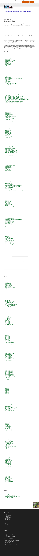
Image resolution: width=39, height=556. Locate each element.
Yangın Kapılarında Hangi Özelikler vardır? (10, 404)
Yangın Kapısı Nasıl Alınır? (8, 183)
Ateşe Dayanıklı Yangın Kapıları (9, 158)
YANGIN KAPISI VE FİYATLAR (9, 343)
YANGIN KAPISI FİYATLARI (9, 164)
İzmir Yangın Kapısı (7, 82)
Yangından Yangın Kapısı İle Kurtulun (10, 67)
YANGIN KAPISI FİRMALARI (9, 370)
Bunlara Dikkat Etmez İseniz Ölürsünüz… (10, 446)
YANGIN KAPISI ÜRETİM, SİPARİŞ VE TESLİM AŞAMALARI (13, 78)
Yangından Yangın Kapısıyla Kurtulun (10, 326)
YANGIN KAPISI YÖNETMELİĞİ (9, 342)
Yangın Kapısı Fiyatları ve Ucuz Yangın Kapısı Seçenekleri (12, 496)
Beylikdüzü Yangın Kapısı (8, 466)
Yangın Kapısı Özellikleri (8, 59)
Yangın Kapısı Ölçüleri (8, 192)
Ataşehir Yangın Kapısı (8, 458)
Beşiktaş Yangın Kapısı (8, 463)
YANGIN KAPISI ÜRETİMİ (8, 344)
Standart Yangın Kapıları (8, 434)
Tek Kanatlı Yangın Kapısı (8, 133)
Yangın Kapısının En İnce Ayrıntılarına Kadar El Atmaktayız (13, 186)
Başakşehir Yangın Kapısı (8, 465)
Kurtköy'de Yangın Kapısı (8, 285)
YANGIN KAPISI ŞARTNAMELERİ (9, 353)
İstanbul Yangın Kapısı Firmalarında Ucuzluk (11, 150)
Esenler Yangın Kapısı (8, 467)
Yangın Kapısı (29, 11)
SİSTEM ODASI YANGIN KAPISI (9, 226)
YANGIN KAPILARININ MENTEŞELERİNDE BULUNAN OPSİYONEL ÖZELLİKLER (16, 98)
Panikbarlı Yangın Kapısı (8, 63)
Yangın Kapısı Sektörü (8, 356)
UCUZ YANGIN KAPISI (8, 157)
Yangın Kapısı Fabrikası (8, 70)
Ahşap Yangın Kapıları (8, 209)
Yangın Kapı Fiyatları (8, 416)
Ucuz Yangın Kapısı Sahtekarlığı (9, 475)
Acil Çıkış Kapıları (7, 76)
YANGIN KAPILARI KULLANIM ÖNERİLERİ (11, 407)
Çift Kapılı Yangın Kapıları (8, 442)
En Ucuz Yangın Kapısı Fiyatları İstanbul (10, 494)
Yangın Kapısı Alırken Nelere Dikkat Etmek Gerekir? (12, 380)
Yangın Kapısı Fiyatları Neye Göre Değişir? (10, 116)
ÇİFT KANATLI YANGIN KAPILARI (10, 302)
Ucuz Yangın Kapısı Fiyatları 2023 (9, 243)
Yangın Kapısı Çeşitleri (8, 77)
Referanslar (6, 282)
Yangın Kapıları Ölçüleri (8, 406)
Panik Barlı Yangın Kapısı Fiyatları (9, 221)
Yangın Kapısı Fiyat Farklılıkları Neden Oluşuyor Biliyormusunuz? (13, 219)
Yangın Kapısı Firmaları (8, 170)
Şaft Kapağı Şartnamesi (8, 316)
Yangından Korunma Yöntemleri (9, 327)
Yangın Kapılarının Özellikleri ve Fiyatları (10, 189)
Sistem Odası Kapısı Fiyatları (9, 524)
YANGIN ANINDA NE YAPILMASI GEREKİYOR (11, 304)
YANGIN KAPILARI (7, 377)
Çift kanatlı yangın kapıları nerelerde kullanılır (11, 325)
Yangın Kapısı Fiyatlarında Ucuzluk (9, 118)
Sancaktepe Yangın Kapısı (8, 84)
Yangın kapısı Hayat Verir (8, 422)
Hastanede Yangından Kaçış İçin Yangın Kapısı (11, 146)
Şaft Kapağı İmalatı (7, 310)
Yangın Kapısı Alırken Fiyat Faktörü (9, 120)
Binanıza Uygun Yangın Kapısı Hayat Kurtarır (11, 191)
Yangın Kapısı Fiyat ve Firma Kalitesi (10, 287)
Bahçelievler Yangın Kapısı (8, 460)
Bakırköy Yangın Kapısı (8, 461)
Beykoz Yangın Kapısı (8, 462)
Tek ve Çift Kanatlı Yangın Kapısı (9, 147)
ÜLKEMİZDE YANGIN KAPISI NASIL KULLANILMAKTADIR (13, 102)
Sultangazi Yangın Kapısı (8, 86)
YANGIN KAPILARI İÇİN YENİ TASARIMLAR (11, 408)
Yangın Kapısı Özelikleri (8, 359)
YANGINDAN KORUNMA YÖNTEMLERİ (10, 301)
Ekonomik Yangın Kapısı (8, 132)
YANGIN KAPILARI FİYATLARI (9, 410)
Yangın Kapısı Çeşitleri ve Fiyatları (9, 207)
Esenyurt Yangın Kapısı (8, 469)
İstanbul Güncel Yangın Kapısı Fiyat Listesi (11, 217)
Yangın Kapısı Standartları (8, 354)
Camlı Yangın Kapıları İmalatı (9, 149)
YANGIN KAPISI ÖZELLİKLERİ (9, 358)
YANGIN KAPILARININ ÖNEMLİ (9, 375)
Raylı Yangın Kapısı (7, 202)
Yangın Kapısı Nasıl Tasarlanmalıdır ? (10, 362)
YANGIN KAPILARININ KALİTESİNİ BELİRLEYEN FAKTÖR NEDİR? (14, 96)
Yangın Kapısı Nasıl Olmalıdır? (9, 241)
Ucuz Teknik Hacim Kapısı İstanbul (9, 246)
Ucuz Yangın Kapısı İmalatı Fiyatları (9, 240)
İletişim (6, 514)
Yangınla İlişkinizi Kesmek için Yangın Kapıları (11, 151)
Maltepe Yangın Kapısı (8, 286)
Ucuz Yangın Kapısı (23, 11)
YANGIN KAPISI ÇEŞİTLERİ (9, 373)
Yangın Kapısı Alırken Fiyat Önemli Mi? (10, 121)
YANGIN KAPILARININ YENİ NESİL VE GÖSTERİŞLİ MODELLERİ (14, 101)
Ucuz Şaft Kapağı (7, 318)
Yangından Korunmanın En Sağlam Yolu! (10, 182)
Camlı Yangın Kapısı (16, 11)
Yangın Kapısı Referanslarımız (9, 114)
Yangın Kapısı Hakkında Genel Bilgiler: (10, 369)
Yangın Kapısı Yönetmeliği (8, 200)
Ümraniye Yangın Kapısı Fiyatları (9, 222)
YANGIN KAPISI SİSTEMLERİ (9, 355)
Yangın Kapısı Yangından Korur (9, 69)
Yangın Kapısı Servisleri (8, 113)
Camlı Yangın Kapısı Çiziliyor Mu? (9, 487)
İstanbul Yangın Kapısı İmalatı (9, 238)
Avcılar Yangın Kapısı (8, 220)
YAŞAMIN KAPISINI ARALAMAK (9, 374)
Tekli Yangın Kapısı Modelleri (9, 429)
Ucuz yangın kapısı (7, 427)
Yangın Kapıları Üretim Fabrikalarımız (10, 148)
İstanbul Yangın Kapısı (8, 79)
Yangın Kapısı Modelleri (8, 235)
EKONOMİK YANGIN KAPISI (9, 441)
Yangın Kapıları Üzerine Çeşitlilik (9, 210)
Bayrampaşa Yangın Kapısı (8, 464)
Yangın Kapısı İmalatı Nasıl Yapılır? (9, 105)
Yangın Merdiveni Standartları (9, 61)
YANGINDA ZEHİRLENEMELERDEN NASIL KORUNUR (12, 103)
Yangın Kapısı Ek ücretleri (8, 451)
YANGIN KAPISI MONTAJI (9, 363)
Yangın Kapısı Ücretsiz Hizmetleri (9, 449)
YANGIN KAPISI (7, 156)
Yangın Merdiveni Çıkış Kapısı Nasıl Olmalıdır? (11, 227)
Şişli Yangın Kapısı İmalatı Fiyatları (9, 218)
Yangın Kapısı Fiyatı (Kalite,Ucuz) (9, 245)
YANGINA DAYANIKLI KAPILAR (9, 328)
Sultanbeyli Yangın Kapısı (8, 87)
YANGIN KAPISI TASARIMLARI (9, 352)
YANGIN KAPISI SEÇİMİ (8, 357)
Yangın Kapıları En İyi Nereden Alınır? (10, 206)
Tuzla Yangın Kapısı (7, 428)
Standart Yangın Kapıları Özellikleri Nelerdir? (11, 152)
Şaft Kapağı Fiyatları (7, 300)
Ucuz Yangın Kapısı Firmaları (9, 242)
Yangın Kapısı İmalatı (8, 112)
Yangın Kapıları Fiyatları (8, 409)
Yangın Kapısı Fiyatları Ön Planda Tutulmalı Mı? (11, 123)
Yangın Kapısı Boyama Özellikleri (9, 111)
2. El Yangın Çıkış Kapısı (8, 211)
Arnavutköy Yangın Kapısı (8, 457)
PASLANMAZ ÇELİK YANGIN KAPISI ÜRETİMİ (11, 83)
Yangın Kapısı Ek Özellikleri (8, 450)
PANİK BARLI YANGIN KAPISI (9, 155)
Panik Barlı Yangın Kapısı (8, 122)
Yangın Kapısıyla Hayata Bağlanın (9, 58)
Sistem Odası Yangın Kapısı (8, 204)
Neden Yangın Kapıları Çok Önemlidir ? (10, 165)
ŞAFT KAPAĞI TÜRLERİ (8, 317)
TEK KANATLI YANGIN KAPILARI (10, 431)
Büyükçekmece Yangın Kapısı (9, 468)
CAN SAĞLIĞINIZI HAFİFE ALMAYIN (10, 376)
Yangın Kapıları (7, 80)
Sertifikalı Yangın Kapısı (8, 65)
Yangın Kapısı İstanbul (8, 64)
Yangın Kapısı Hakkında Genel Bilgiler (10, 60)
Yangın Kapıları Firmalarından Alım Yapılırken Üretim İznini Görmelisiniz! (14, 190)
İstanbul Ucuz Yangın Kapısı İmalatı (10, 252)
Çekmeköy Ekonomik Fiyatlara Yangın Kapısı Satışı (11, 228)
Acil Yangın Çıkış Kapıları (8, 447)
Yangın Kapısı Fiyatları (8, 11)
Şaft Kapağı (6, 205)
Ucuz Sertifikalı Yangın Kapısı (9, 184)
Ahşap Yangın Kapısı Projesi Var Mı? (10, 176)
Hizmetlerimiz (7, 281)
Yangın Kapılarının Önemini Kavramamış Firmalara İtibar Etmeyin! (13, 185)
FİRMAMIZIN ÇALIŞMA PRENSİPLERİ (10, 440)
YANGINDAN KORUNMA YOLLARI (10, 305)
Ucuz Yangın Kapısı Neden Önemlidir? (10, 244)
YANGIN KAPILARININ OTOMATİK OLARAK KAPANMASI (13, 97)
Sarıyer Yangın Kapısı (8, 85)
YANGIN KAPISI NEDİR (8, 360)
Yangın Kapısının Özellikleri (8, 334)
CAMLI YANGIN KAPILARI (8, 93)
